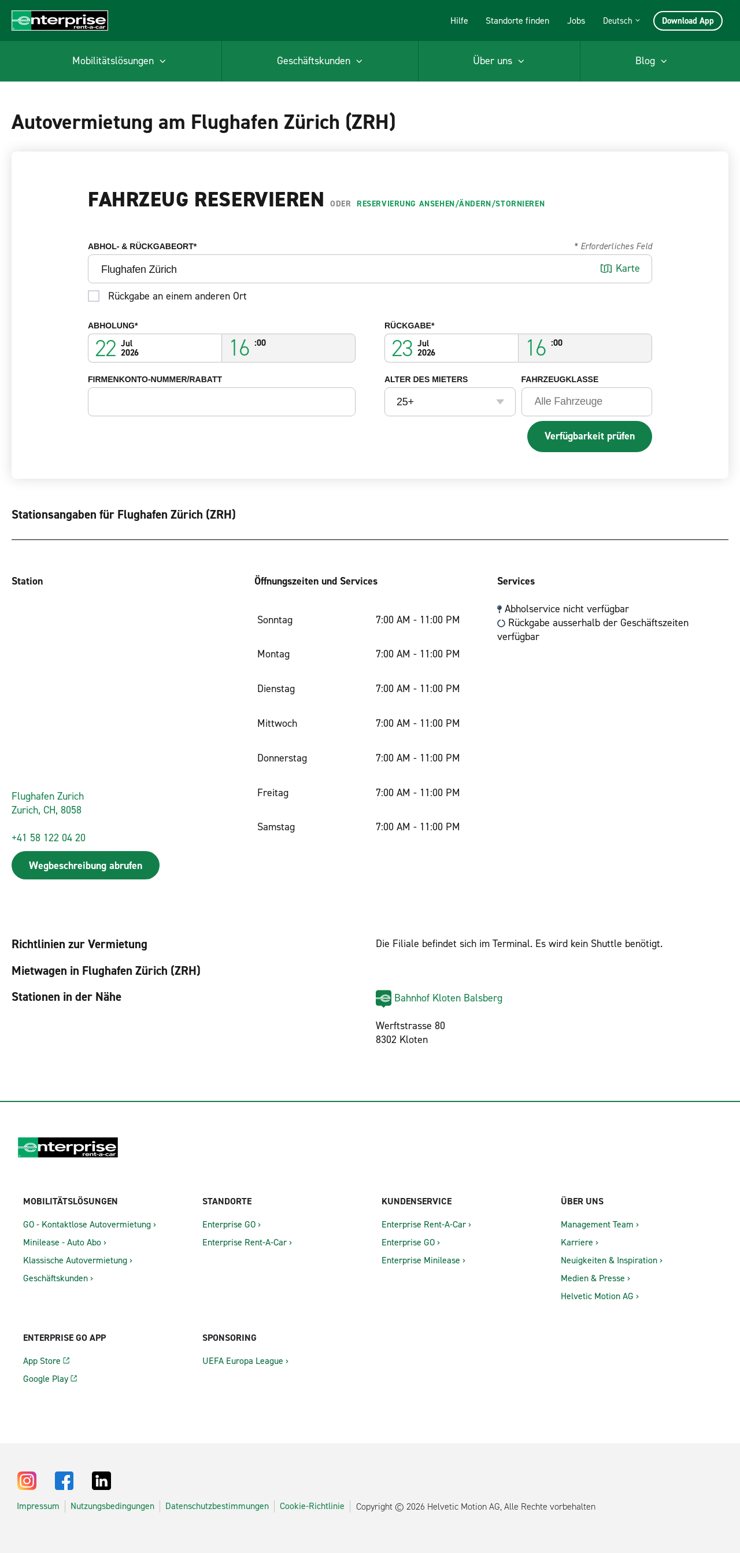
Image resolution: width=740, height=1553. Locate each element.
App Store (42, 1361)
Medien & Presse (593, 1278)
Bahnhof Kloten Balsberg (448, 998)
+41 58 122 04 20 (49, 838)
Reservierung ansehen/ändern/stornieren (451, 203)
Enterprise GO (229, 1224)
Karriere (577, 1242)
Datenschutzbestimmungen (217, 1506)
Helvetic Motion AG (597, 1296)
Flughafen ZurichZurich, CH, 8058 (48, 803)
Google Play (45, 1379)
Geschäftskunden (55, 1278)
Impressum (38, 1506)
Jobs (576, 20)
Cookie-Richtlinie (312, 1506)
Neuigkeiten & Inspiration (609, 1260)
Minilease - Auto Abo (62, 1242)
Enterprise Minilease (421, 1260)
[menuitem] (119, 61)
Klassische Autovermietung (75, 1260)
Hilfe (459, 20)
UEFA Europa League (242, 1361)
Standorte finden (517, 20)
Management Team (597, 1224)
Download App (688, 21)
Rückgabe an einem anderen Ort (177, 295)
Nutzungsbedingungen (112, 1506)
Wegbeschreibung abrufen (85, 865)
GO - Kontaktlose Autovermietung (87, 1224)
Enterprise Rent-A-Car (244, 1242)
